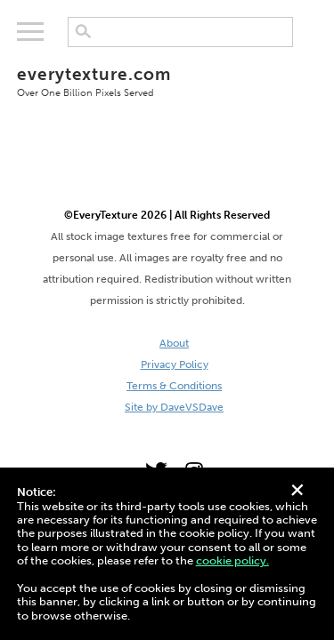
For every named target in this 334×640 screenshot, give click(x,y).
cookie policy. (232, 560)
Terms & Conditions (174, 386)
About (174, 343)
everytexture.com (167, 81)
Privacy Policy (174, 364)
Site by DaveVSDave (174, 407)
